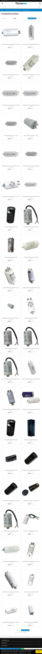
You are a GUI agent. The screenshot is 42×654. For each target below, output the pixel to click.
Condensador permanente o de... (11, 196)
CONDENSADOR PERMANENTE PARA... (11, 591)
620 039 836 (5, 0)
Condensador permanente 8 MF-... (11, 318)
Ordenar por (3, 18)
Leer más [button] (29, 653)
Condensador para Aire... (11, 257)
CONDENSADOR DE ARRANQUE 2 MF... (11, 379)
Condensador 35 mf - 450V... (31, 135)
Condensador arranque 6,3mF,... (10, 74)
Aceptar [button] (38, 651)
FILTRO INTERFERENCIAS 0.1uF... (31, 531)
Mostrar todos (32, 18)
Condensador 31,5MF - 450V (11, 135)
